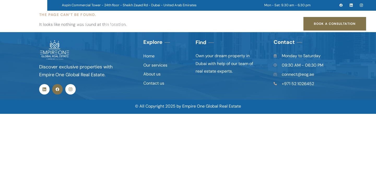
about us (160, 23)
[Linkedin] (44, 89)
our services (121, 23)
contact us (197, 23)
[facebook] (339, 5)
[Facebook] (57, 89)
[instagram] (359, 5)
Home (83, 23)
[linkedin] (349, 5)
